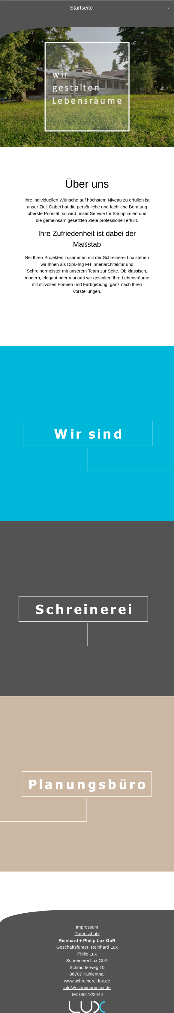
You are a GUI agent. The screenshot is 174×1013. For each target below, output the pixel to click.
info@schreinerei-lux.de (87, 987)
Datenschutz (86, 933)
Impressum (87, 926)
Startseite (81, 8)
